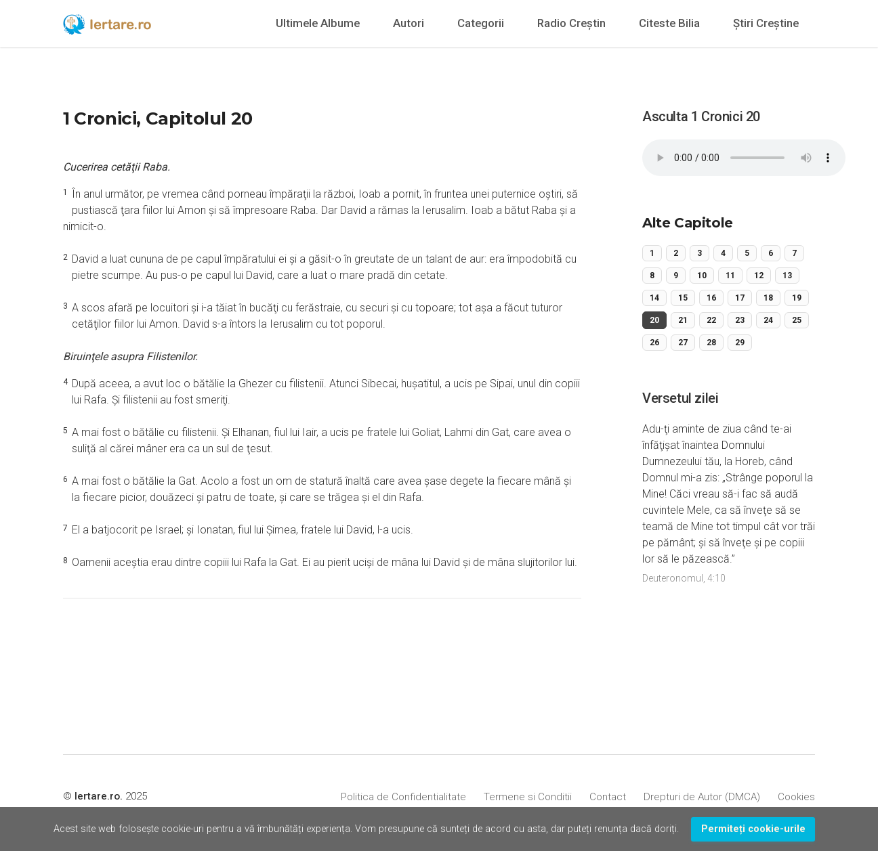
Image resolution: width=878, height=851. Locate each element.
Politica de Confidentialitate (403, 797)
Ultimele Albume (318, 23)
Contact (607, 797)
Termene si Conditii (528, 797)
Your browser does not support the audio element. (743, 157)
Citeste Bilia (669, 23)
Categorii (480, 23)
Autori (408, 23)
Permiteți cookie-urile (753, 829)
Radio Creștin (571, 23)
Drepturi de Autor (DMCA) (702, 797)
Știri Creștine (766, 23)
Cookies (796, 797)
